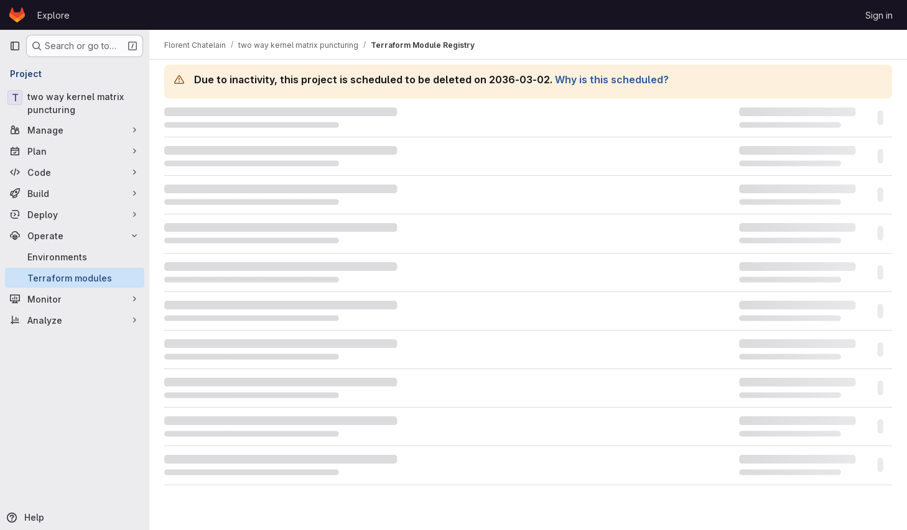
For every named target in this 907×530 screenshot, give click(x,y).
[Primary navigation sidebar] (15, 46)
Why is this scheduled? (612, 79)
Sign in (879, 15)
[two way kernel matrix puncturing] (74, 103)
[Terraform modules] (74, 278)
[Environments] (74, 257)
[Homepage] (17, 15)
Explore (53, 15)
